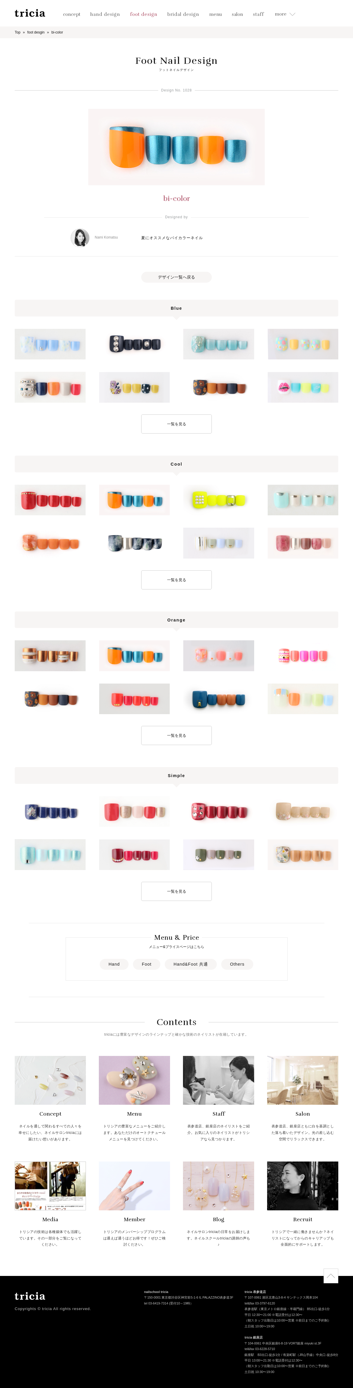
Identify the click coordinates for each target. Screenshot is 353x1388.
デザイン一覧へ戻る (176, 277)
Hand (114, 964)
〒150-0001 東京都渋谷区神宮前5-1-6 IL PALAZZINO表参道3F (188, 1298)
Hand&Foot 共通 (191, 964)
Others (237, 964)
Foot (146, 964)
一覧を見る (176, 424)
